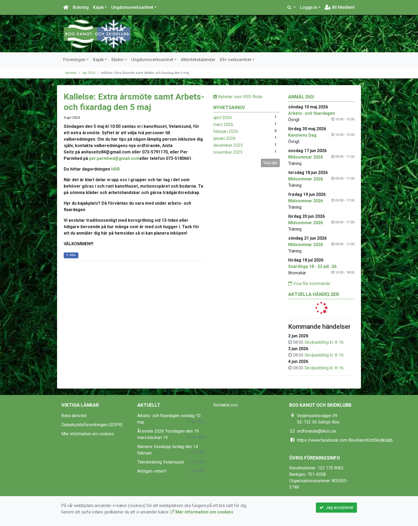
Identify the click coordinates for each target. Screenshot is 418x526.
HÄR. (116, 169)
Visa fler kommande (309, 283)
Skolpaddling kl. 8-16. (324, 367)
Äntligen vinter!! (152, 471)
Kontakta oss (225, 405)
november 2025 (228, 152)
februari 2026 (225, 131)
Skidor (117, 59)
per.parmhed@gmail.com (114, 158)
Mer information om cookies (87, 433)
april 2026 (222, 117)
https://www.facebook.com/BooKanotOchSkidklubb (345, 440)
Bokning (81, 7)
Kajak (98, 7)
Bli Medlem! (340, 7)
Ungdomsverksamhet (132, 7)
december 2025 (228, 145)
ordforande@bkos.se (316, 431)
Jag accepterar (336, 507)
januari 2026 (224, 138)
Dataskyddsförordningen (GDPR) (91, 424)
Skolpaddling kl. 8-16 (324, 342)
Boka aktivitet (74, 415)
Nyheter (71, 73)
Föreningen (74, 59)
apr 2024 (88, 73)
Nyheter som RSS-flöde (237, 96)
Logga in (308, 7)
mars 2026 (223, 124)
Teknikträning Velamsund (160, 462)
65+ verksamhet (235, 59)
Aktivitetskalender (198, 59)
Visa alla (270, 163)
